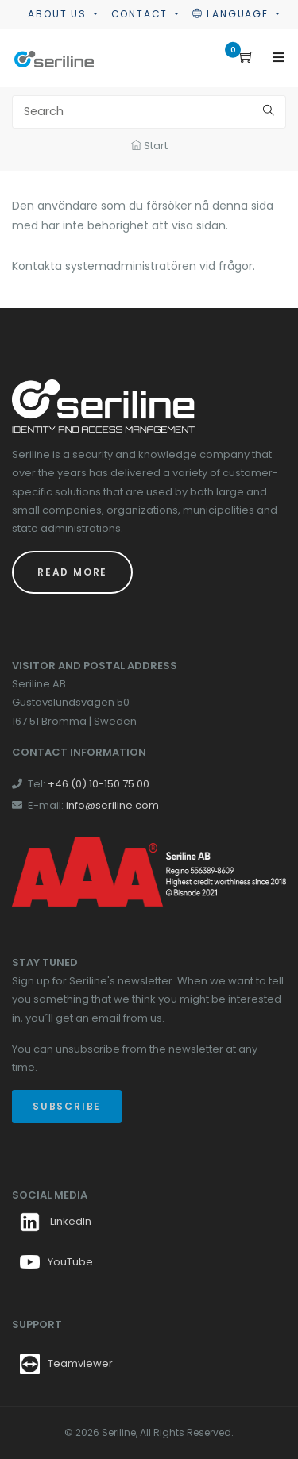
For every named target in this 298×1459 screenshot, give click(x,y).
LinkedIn (55, 1221)
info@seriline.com (112, 805)
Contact (141, 14)
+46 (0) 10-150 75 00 (98, 783)
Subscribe (67, 1106)
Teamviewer (80, 1363)
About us (59, 14)
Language (232, 14)
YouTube (56, 1261)
